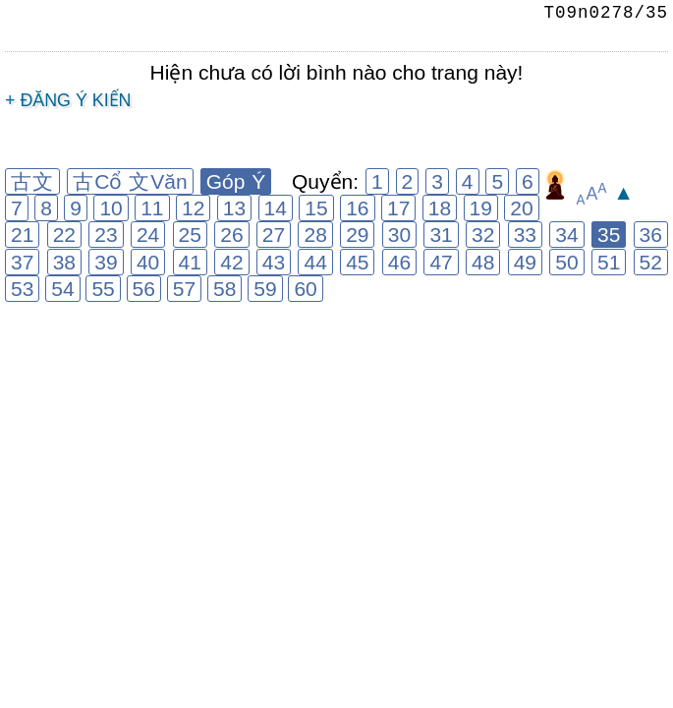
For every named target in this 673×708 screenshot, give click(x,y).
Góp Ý (236, 181)
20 (521, 208)
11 (151, 208)
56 (144, 288)
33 (525, 234)
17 (398, 208)
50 (566, 262)
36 (651, 234)
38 (64, 262)
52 (651, 262)
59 (264, 288)
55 (102, 288)
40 (148, 262)
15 (316, 208)
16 (357, 208)
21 (22, 234)
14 (275, 208)
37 (22, 262)
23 (105, 234)
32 (483, 234)
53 (22, 288)
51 (608, 262)
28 (315, 234)
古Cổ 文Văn (130, 181)
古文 (32, 181)
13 (234, 208)
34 (566, 234)
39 (105, 262)
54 (62, 288)
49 (525, 262)
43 (273, 262)
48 (483, 262)
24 (148, 234)
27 (273, 234)
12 (193, 208)
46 (399, 262)
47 (440, 262)
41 (190, 262)
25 (190, 234)
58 (224, 288)
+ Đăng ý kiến (68, 100)
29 (357, 234)
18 (439, 208)
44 (315, 262)
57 (184, 288)
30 (399, 234)
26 (231, 234)
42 (231, 262)
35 (608, 234)
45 (357, 262)
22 (64, 234)
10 (110, 208)
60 (305, 288)
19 (481, 208)
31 (440, 234)
